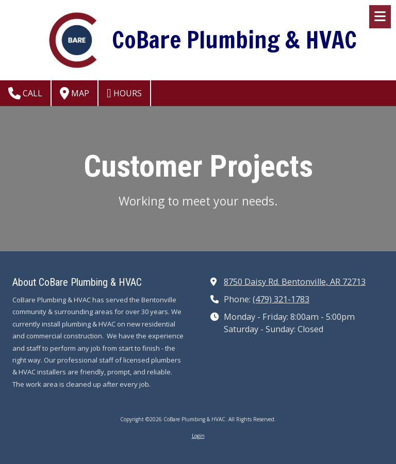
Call (25, 93)
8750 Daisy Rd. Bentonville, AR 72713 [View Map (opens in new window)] (295, 281)
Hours (124, 93)
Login (198, 435)
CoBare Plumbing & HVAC (234, 39)
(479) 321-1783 (281, 299)
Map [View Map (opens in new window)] (74, 93)
